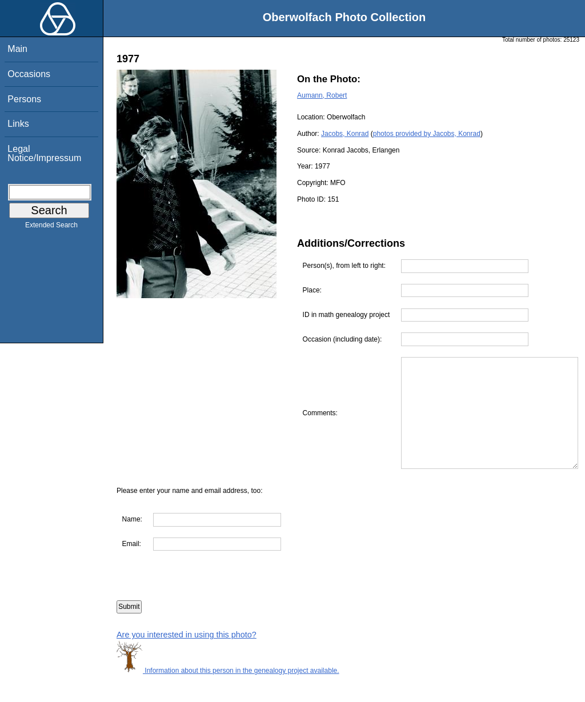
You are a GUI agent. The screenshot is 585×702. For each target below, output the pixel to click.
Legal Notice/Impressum (44, 153)
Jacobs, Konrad (344, 134)
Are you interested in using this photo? (187, 660)
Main (17, 49)
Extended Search (51, 227)
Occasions (28, 74)
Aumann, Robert (322, 95)
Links (18, 124)
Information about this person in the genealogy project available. (228, 696)
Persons (24, 99)
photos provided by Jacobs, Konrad (426, 134)
